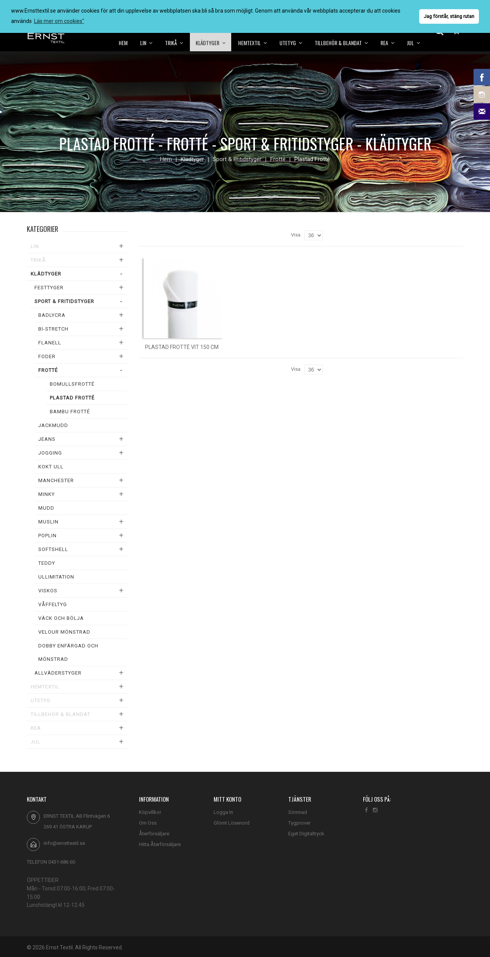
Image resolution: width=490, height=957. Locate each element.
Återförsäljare (154, 833)
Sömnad (297, 812)
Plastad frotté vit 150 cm (182, 347)
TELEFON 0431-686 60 (51, 862)
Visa (296, 235)
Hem (166, 159)
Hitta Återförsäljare (160, 844)
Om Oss (148, 823)
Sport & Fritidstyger (237, 159)
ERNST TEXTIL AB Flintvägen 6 (77, 816)
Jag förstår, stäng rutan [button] (449, 16)
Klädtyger (192, 159)
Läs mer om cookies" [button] (59, 21)
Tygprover (299, 823)
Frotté (278, 159)
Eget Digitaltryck (306, 833)
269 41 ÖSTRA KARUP (68, 827)
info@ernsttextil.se (64, 843)
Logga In (223, 812)
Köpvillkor (150, 812)
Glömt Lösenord (232, 823)
